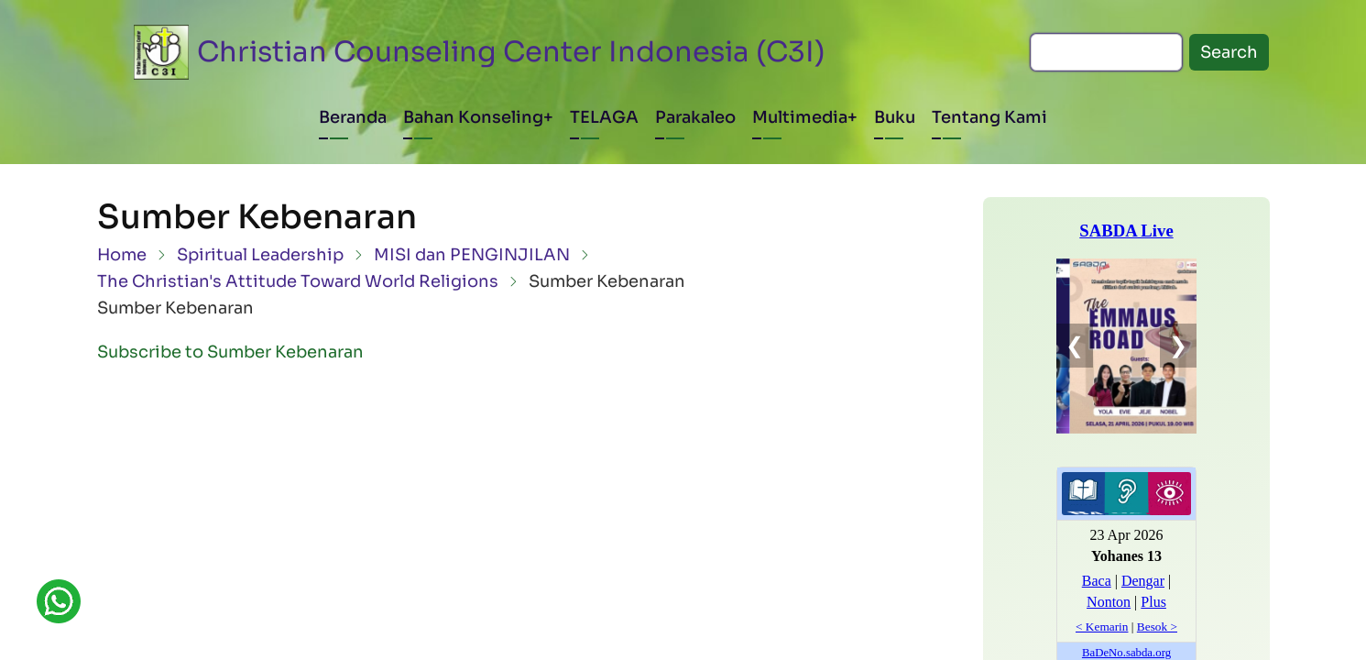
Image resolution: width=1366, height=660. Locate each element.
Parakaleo (695, 117)
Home (122, 255)
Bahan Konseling (473, 117)
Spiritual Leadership (260, 255)
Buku (894, 117)
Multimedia (799, 117)
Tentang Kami (989, 117)
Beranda (353, 117)
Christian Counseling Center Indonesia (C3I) (511, 52)
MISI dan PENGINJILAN (472, 255)
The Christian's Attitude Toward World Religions (297, 281)
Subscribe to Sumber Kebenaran (230, 352)
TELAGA (604, 117)
